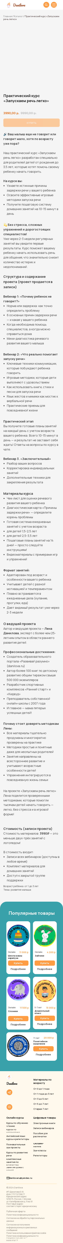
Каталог (18, 16)
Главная (7, 16)
